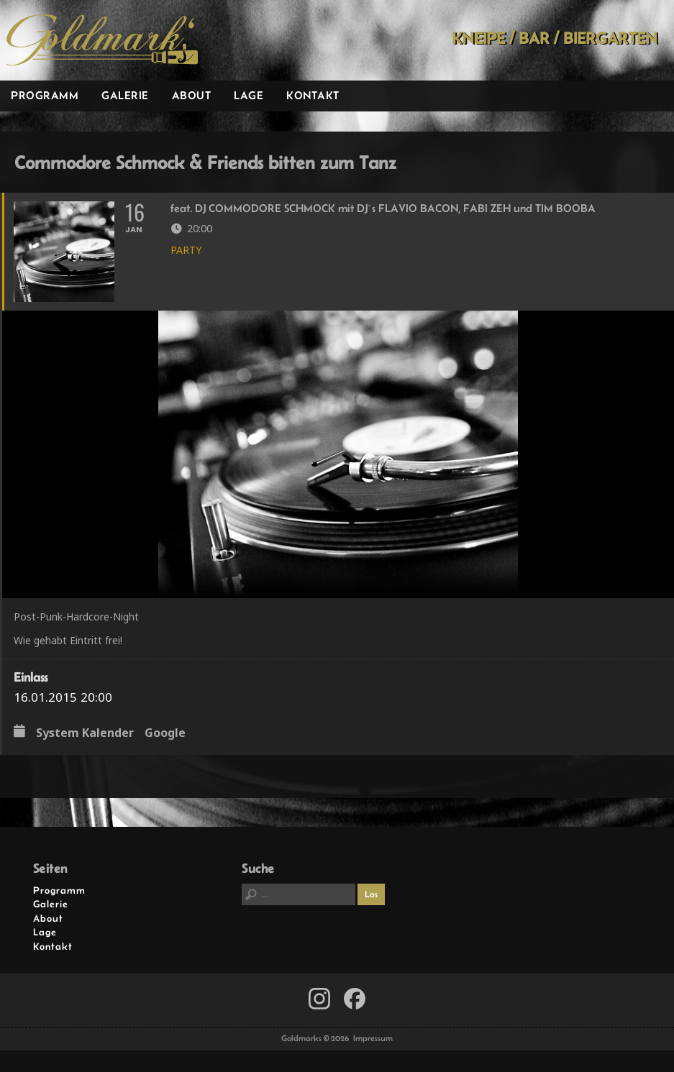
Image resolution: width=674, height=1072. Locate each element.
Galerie (125, 95)
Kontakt (313, 95)
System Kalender (85, 733)
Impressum (373, 1038)
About (191, 95)
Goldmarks (102, 40)
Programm (44, 95)
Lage (248, 95)
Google (165, 733)
